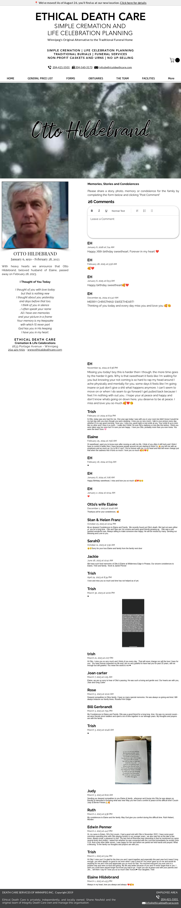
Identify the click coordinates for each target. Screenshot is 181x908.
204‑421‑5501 (61, 67)
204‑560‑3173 (84, 67)
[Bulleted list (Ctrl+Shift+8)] (151, 210)
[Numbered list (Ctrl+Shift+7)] (144, 210)
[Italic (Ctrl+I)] (99, 210)
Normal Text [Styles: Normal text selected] (118, 211)
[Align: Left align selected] (137, 210)
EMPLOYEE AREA (167, 892)
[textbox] (133, 226)
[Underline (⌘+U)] (106, 210)
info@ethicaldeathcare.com (115, 67)
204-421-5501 (16, 349)
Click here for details (133, 2)
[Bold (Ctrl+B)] (92, 210)
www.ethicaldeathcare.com (44, 349)
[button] (175, 60)
